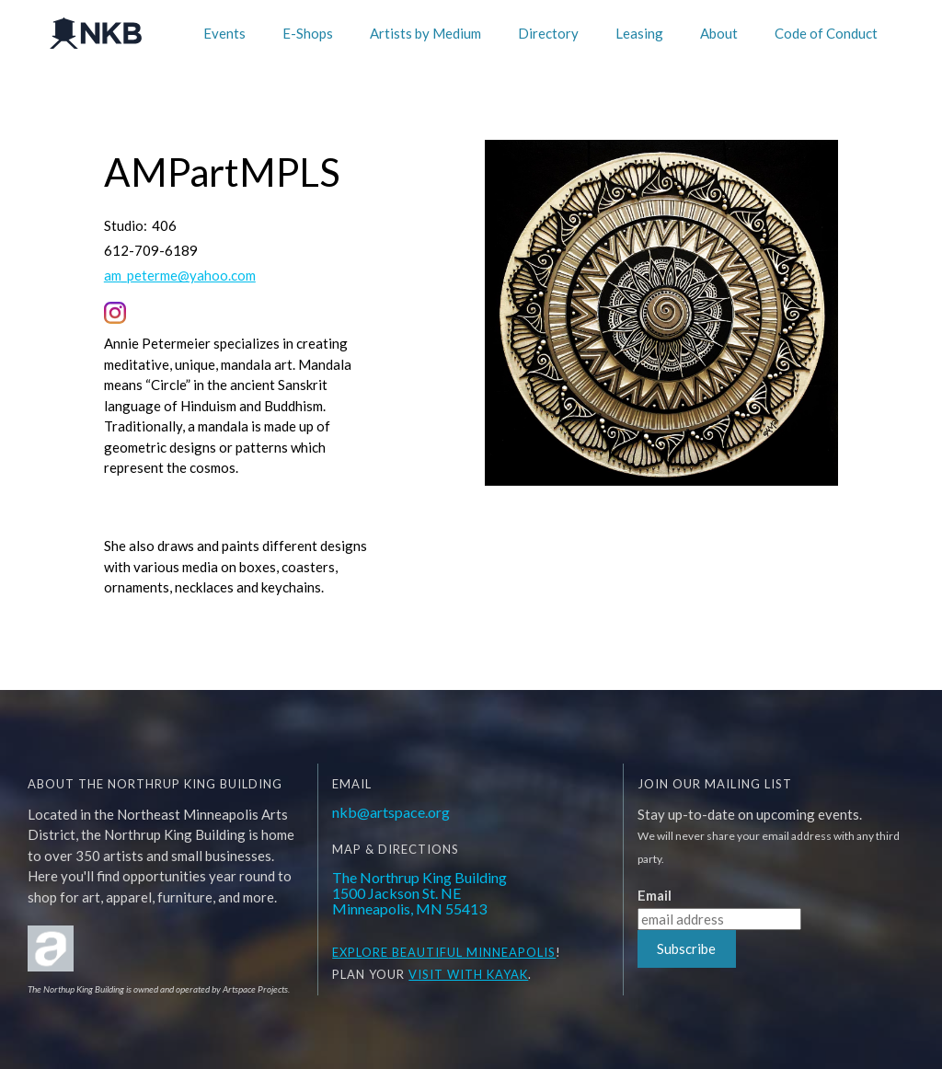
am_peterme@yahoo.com (180, 275)
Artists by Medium (425, 33)
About (719, 33)
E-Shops (307, 33)
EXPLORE (360, 952)
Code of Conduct (826, 33)
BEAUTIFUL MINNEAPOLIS (472, 952)
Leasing (639, 33)
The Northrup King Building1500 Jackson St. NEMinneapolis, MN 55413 (419, 892)
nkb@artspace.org (391, 812)
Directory (548, 33)
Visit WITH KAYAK (468, 974)
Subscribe (686, 948)
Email (655, 895)
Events (224, 33)
